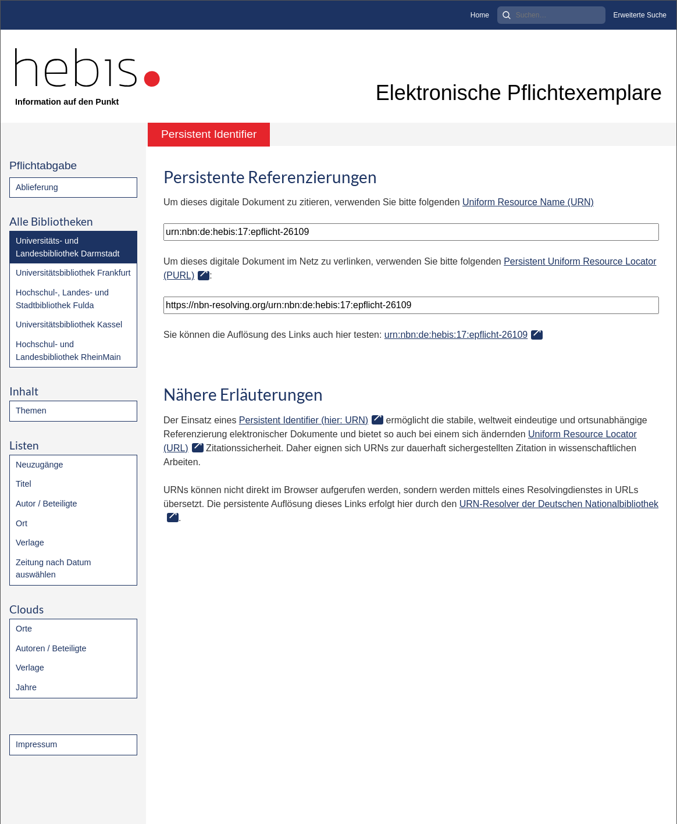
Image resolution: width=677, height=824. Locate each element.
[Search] (551, 15)
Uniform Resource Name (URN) (528, 202)
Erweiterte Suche (640, 15)
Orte (24, 628)
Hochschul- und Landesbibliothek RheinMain (68, 351)
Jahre (26, 687)
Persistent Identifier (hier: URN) (303, 420)
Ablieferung (37, 187)
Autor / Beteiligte (46, 503)
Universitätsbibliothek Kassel (69, 324)
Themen (31, 410)
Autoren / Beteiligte (51, 648)
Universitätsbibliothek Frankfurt (73, 272)
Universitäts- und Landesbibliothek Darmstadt (67, 247)
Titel (23, 483)
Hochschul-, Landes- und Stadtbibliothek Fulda (62, 299)
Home (480, 15)
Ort (21, 523)
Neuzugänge (39, 464)
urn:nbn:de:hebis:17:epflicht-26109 (456, 335)
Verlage (30, 542)
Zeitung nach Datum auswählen (53, 569)
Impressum (36, 744)
